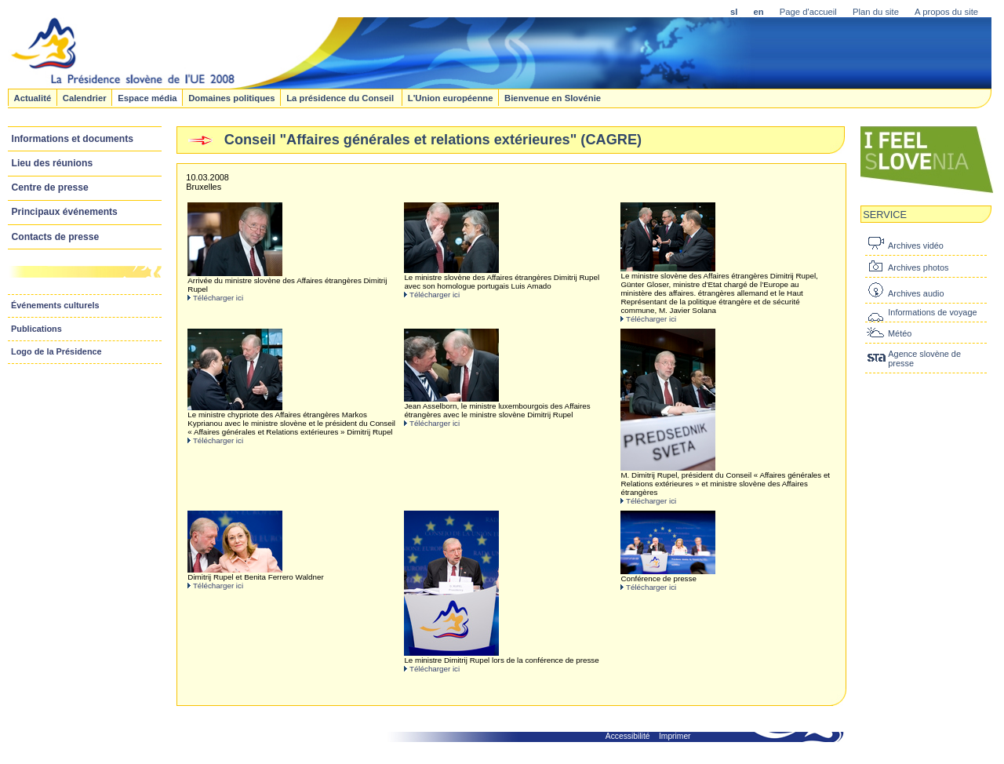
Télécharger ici (218, 297)
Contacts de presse (56, 236)
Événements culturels (55, 305)
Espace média (147, 97)
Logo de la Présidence (56, 351)
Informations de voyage (932, 312)
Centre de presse (50, 187)
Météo (899, 333)
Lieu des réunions (52, 163)
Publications (36, 328)
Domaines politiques (231, 97)
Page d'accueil (808, 11)
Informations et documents (72, 138)
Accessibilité (628, 736)
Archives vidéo (916, 245)
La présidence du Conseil (341, 97)
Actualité (32, 97)
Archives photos (918, 267)
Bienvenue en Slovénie (552, 97)
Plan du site (876, 11)
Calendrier (85, 97)
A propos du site (946, 11)
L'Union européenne (450, 97)
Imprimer (675, 736)
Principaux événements (65, 211)
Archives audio (916, 293)
